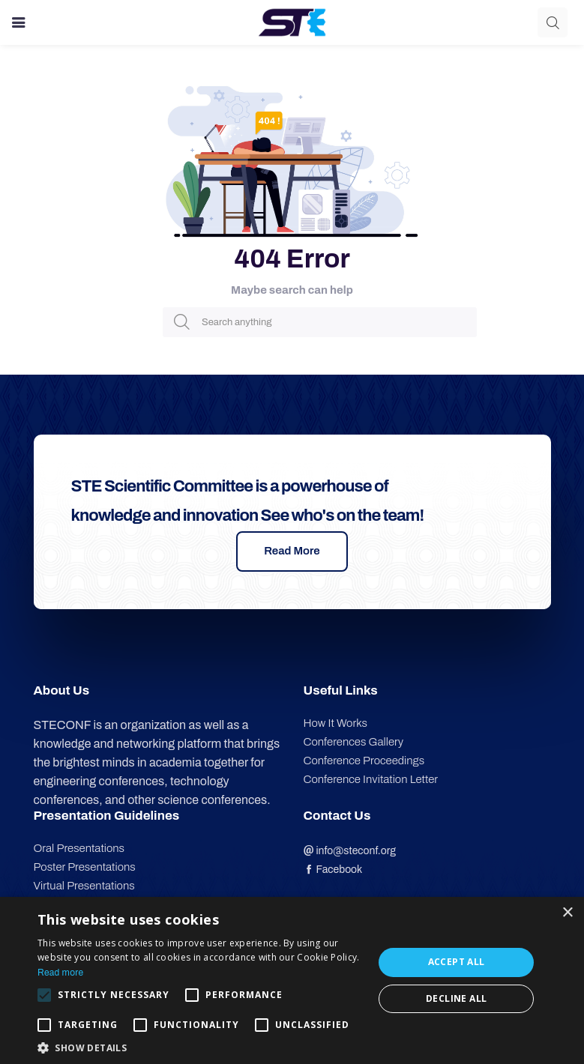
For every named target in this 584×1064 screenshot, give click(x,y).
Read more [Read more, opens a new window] (60, 972)
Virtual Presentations (84, 886)
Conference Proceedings (364, 761)
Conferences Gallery (354, 742)
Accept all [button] (456, 961)
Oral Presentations (79, 848)
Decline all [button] (456, 998)
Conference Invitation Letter (371, 779)
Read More (292, 551)
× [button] (567, 913)
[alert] (292, 980)
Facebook (333, 869)
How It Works (335, 723)
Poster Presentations (85, 867)
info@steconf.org (350, 850)
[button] (200, 1046)
